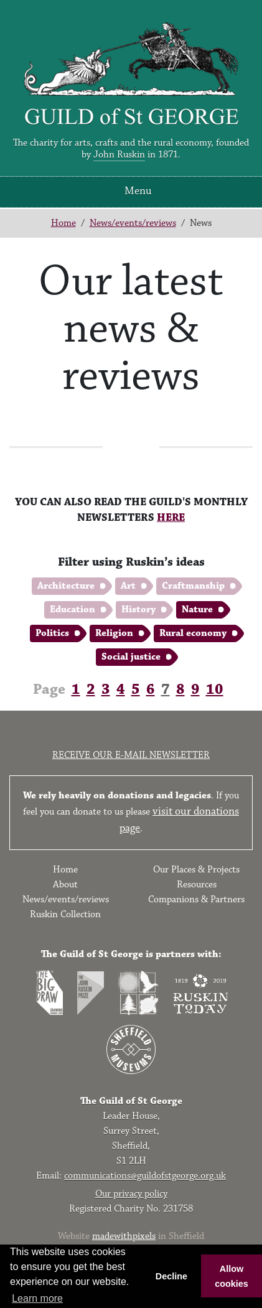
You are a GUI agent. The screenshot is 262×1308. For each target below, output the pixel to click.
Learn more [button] (37, 1298)
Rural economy (193, 633)
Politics (52, 633)
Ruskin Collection (65, 914)
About (65, 884)
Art (128, 586)
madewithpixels (124, 1236)
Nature (197, 609)
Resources (197, 884)
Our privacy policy (131, 1194)
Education (72, 609)
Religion (114, 633)
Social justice (131, 657)
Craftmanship (193, 586)
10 (214, 689)
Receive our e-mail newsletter (131, 755)
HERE (171, 518)
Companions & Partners (196, 899)
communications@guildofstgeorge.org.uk (145, 1176)
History (138, 609)
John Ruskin (119, 155)
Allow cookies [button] (231, 1276)
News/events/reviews (133, 223)
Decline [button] (171, 1276)
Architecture (66, 586)
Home (63, 223)
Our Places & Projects (196, 870)
